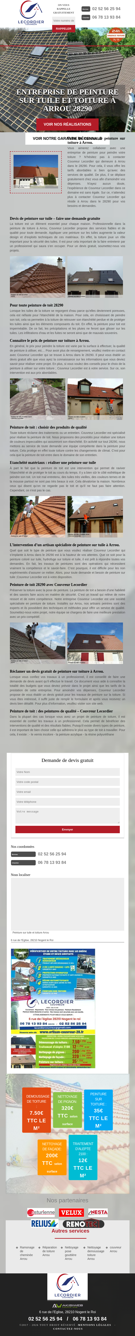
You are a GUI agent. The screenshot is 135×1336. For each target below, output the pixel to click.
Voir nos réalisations (67, 124)
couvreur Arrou (115, 1249)
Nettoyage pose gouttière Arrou (71, 1253)
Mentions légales (94, 1325)
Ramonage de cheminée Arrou (27, 1253)
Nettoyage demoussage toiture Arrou (95, 1253)
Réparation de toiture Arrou (49, 1251)
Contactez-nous (68, 1328)
